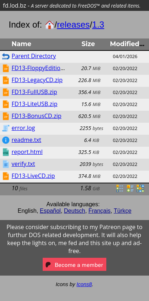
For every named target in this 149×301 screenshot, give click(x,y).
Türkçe (122, 211)
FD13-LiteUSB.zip (35, 104)
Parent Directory (34, 56)
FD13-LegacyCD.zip (37, 80)
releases (73, 24)
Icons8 (84, 284)
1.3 (98, 24)
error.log (23, 128)
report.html (27, 152)
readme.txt (26, 140)
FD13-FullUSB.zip (34, 92)
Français (99, 211)
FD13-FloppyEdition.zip (42, 68)
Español (50, 211)
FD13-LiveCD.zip (33, 176)
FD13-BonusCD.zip (36, 116)
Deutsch (74, 211)
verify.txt (23, 164)
